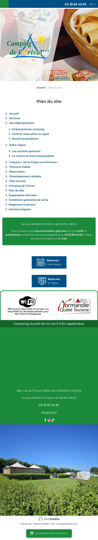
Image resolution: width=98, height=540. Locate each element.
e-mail (62, 238)
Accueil (41, 87)
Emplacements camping (28, 129)
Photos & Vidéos (19, 166)
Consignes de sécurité (67, 524)
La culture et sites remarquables (33, 155)
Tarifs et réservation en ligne (30, 133)
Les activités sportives (26, 151)
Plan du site (16, 190)
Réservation (17, 171)
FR (92, 4)
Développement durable (25, 176)
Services (14, 118)
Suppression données (23, 195)
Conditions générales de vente (28, 199)
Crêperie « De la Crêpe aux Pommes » (33, 162)
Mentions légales (20, 209)
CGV (53, 524)
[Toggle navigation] (4, 4)
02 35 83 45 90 (75, 4)
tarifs (80, 231)
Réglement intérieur (22, 204)
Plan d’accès (17, 181)
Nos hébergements (21, 123)
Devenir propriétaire (25, 138)
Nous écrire (49, 412)
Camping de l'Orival (22, 185)
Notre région (17, 144)
